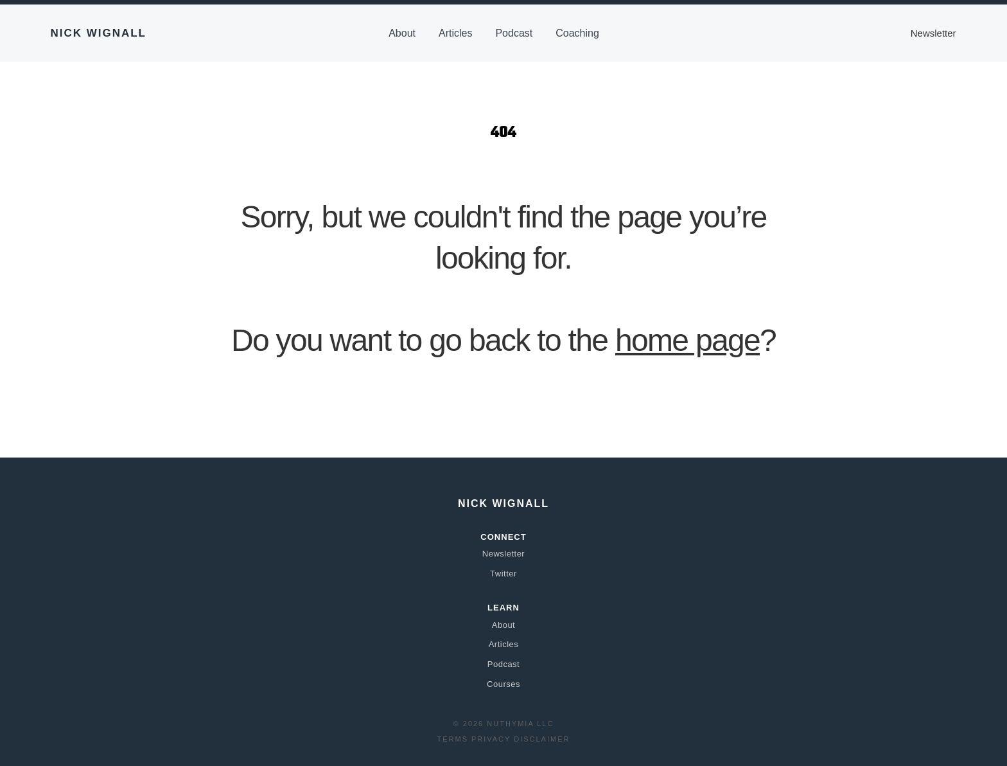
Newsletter (933, 33)
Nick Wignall (98, 33)
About (402, 33)
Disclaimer (542, 739)
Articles (455, 33)
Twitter (503, 573)
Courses (503, 684)
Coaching (577, 33)
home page (687, 340)
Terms (453, 739)
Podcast (513, 33)
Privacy (491, 739)
